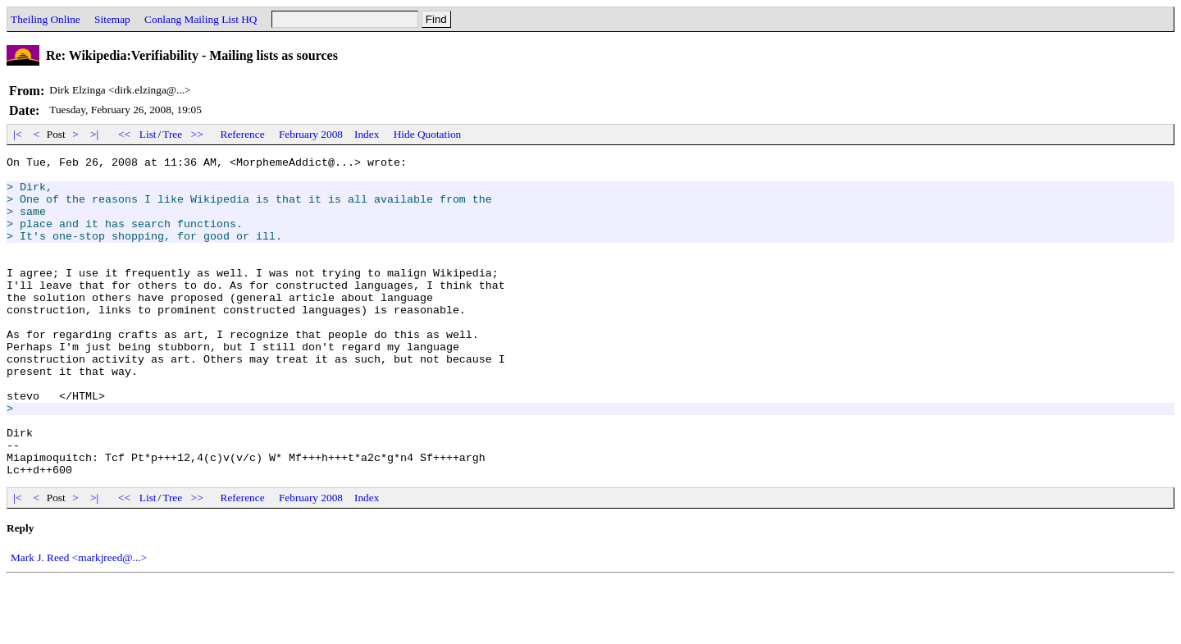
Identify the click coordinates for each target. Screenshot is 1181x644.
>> (198, 134)
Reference (243, 134)
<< (125, 134)
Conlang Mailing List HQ (200, 19)
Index (366, 134)
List (148, 134)
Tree (172, 134)
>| (95, 134)
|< (18, 134)
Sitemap (112, 19)
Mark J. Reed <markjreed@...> (79, 621)
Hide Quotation (428, 134)
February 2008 (311, 134)
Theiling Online (45, 19)
